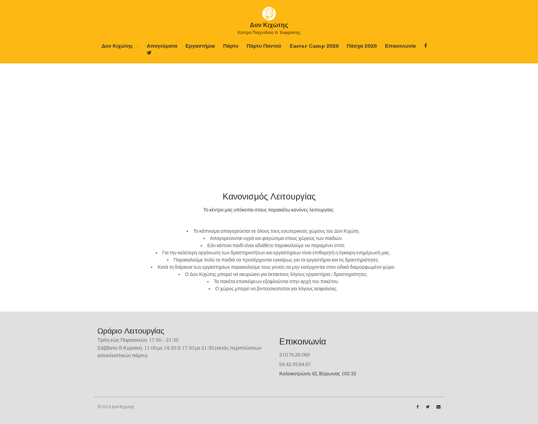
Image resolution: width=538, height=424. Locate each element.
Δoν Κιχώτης (269, 25)
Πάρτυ (230, 46)
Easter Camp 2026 (314, 46)
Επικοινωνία (400, 46)
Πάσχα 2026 (362, 46)
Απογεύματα (162, 46)
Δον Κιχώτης (117, 46)
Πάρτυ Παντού (264, 46)
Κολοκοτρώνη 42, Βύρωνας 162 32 (317, 374)
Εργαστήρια (200, 46)
